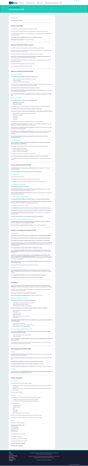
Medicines (21, 3)
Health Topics (40, 3)
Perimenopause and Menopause (51, 3)
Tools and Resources (30, 3)
